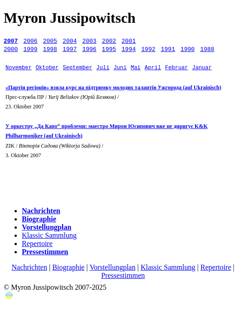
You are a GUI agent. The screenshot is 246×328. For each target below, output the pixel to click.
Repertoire (37, 243)
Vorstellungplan (113, 267)
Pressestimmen (123, 275)
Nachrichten (29, 267)
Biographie (68, 267)
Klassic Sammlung (49, 235)
